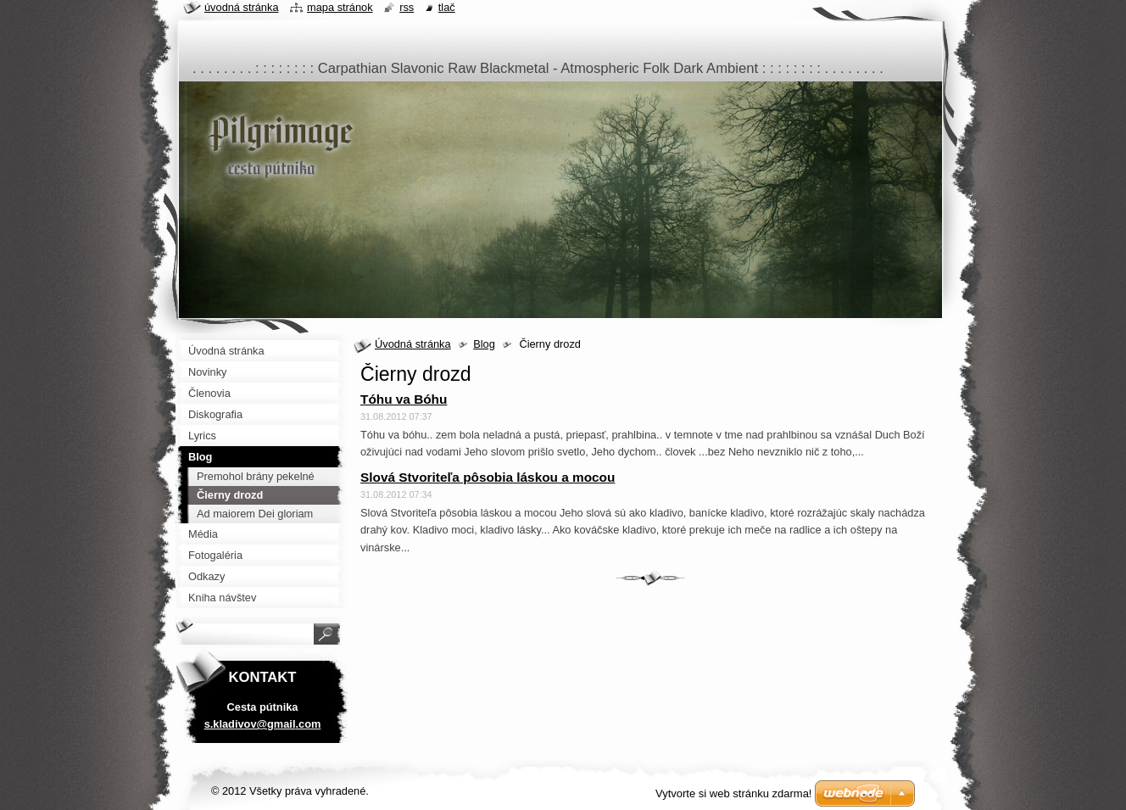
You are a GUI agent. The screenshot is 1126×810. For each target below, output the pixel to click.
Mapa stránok (340, 7)
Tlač (446, 7)
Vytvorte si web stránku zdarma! (733, 793)
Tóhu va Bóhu (403, 399)
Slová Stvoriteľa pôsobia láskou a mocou (487, 477)
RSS (406, 7)
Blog (484, 344)
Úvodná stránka (413, 344)
